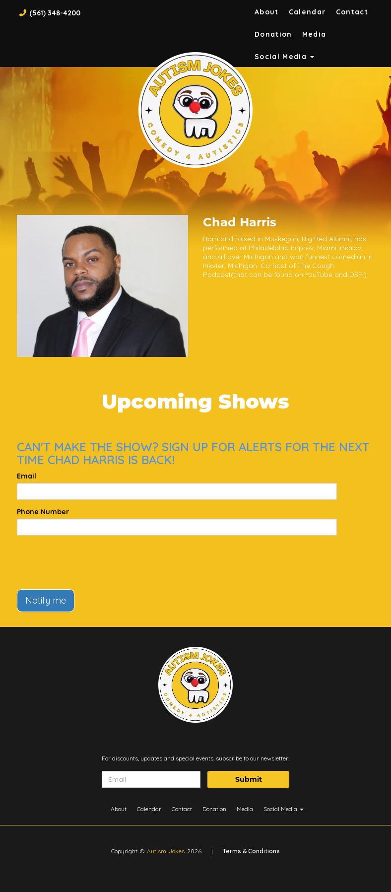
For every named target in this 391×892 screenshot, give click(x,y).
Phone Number (43, 511)
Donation (273, 34)
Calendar (307, 11)
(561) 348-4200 (54, 12)
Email (26, 476)
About (267, 11)
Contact (352, 11)
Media (314, 34)
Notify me (45, 600)
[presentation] (92, 562)
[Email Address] (151, 779)
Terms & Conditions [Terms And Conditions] (251, 851)
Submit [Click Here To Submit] (248, 779)
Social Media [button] (285, 56)
